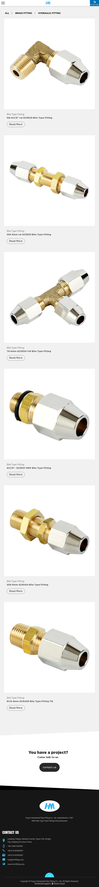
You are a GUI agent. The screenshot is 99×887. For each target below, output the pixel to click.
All (7, 13)
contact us (49, 767)
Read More (15, 124)
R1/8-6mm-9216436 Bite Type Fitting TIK (30, 701)
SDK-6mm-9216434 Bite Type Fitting (27, 585)
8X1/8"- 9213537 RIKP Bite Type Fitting (29, 468)
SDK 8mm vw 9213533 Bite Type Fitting (29, 234)
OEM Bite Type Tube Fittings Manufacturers (49, 821)
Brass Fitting (23, 13)
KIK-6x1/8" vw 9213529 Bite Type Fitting (29, 118)
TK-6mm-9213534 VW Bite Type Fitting (29, 351)
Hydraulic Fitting (49, 13)
